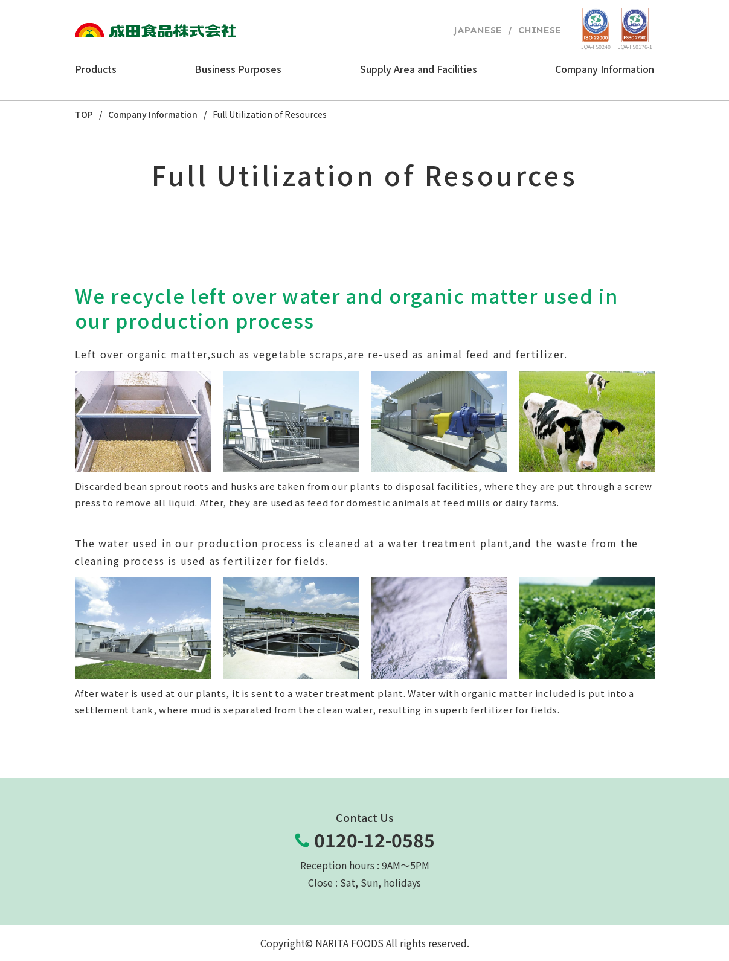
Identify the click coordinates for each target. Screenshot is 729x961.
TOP (84, 114)
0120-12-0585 (374, 839)
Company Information (153, 114)
